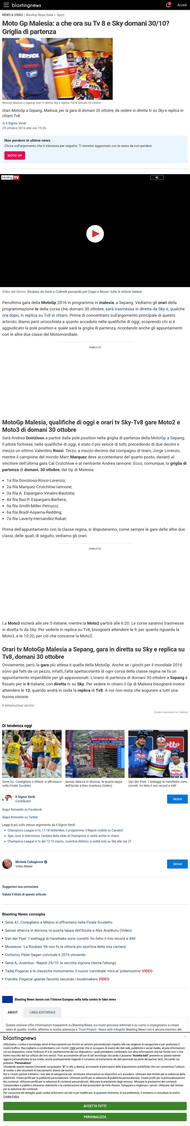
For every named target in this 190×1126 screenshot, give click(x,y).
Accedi (182, 5)
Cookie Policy (11, 1096)
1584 (72, 1048)
